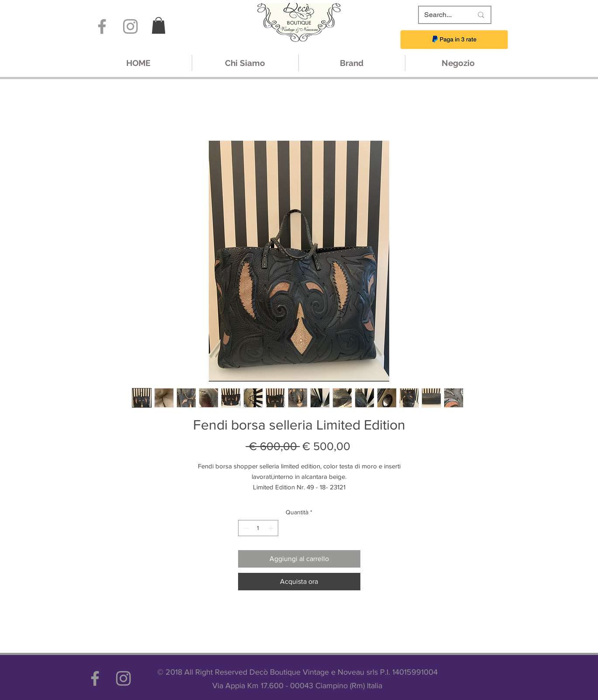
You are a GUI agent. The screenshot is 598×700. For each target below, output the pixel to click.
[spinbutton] (258, 528)
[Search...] (442, 15)
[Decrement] (244, 528)
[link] (159, 25)
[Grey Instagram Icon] (130, 26)
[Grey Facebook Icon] (102, 26)
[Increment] (271, 528)
